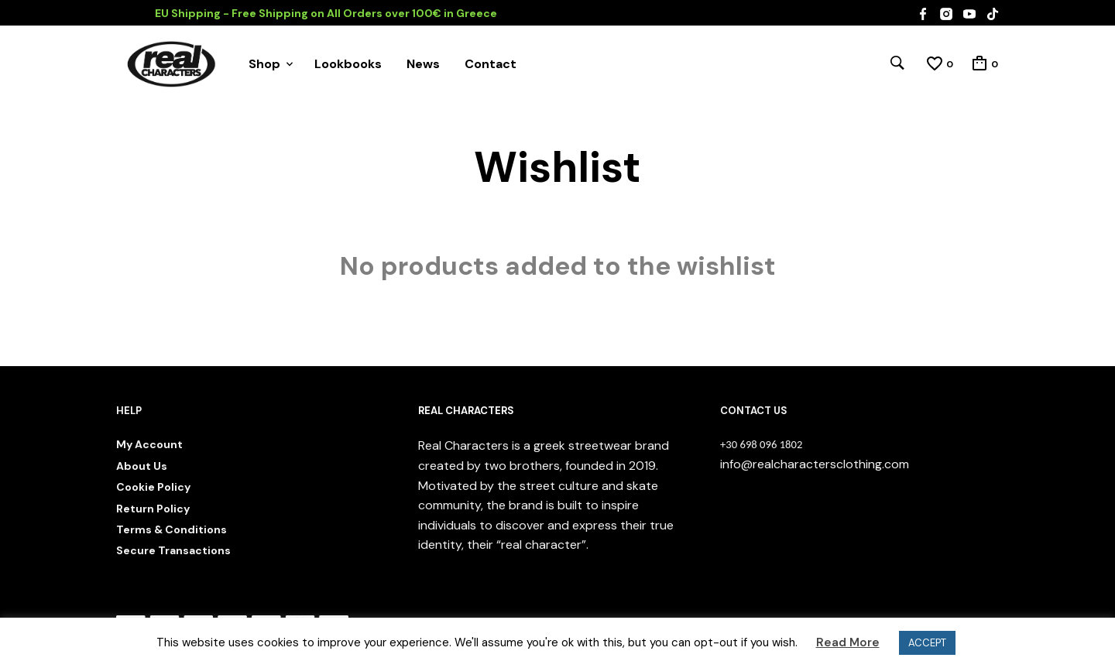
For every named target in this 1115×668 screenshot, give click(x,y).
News (423, 64)
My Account (149, 444)
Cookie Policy (153, 487)
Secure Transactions (173, 550)
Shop (264, 64)
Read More (848, 642)
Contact (490, 64)
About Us (141, 466)
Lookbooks (348, 64)
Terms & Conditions (171, 529)
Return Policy (153, 509)
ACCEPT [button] (927, 642)
